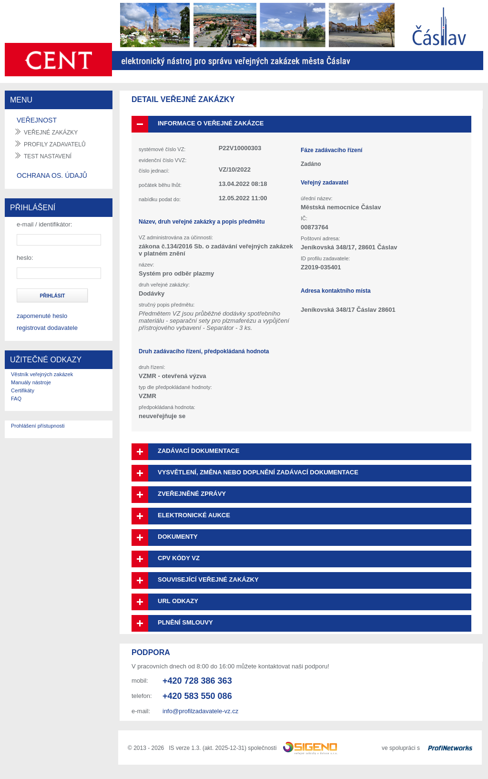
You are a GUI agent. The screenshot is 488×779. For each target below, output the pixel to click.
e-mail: (141, 711)
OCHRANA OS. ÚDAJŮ (52, 175)
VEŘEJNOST (37, 120)
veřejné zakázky (51, 132)
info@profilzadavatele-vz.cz (200, 711)
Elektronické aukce (194, 515)
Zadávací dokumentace (198, 450)
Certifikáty (22, 390)
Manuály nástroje (31, 382)
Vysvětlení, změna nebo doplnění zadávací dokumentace (258, 472)
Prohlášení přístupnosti (38, 426)
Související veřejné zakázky (208, 579)
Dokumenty (178, 536)
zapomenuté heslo (42, 315)
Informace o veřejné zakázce (211, 123)
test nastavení (47, 156)
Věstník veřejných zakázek (42, 374)
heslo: (25, 257)
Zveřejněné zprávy (192, 493)
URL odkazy (178, 601)
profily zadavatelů (55, 144)
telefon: (142, 695)
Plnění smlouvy (185, 622)
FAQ (16, 398)
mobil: (140, 680)
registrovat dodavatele (47, 327)
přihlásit (52, 295)
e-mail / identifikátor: (44, 224)
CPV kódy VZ (179, 558)
